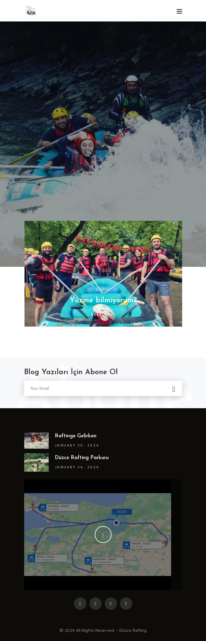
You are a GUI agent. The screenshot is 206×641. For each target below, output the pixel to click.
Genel (105, 289)
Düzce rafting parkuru (82, 457)
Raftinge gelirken (75, 436)
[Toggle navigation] (179, 11)
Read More (105, 315)
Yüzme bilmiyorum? (104, 300)
